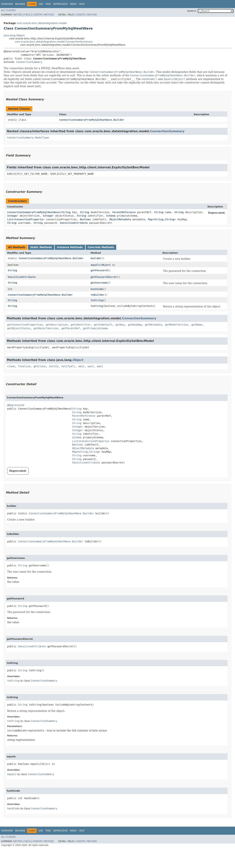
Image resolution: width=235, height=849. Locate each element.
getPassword (99, 270)
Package (20, 4)
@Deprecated (15, 405)
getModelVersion (176, 324)
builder (96, 258)
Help (82, 4)
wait (81, 366)
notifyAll (68, 366)
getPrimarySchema (95, 328)
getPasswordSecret (104, 276)
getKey (120, 324)
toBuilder (97, 294)
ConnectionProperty (29, 219)
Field (27, 14)
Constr (37, 14)
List (10, 219)
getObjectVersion (45, 328)
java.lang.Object (14, 35)
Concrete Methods (101, 247)
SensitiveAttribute (74, 222)
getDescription (57, 324)
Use (41, 4)
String (66, 212)
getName (196, 324)
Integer (12, 215)
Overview (7, 4)
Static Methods (41, 247)
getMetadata (153, 324)
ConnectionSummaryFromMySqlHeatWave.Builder (91, 119)
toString (97, 300)
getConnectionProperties (25, 324)
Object (106, 264)
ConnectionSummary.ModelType (28, 137)
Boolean (85, 219)
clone (11, 366)
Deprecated (60, 4)
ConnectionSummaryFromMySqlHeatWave (33, 212)
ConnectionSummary (29, 62)
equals (95, 264)
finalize (24, 366)
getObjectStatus (18, 328)
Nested (17, 14)
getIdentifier (81, 324)
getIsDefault (103, 324)
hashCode (97, 289)
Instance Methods (70, 247)
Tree (48, 4)
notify (53, 366)
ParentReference (123, 212)
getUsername (99, 282)
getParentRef (70, 328)
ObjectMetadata (120, 219)
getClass (39, 366)
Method (49, 14)
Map (150, 219)
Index (73, 4)
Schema (110, 215)
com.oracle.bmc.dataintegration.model (42, 23)
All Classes (8, 10)
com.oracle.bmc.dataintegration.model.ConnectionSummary (54, 41)
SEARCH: (192, 11)
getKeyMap (135, 324)
